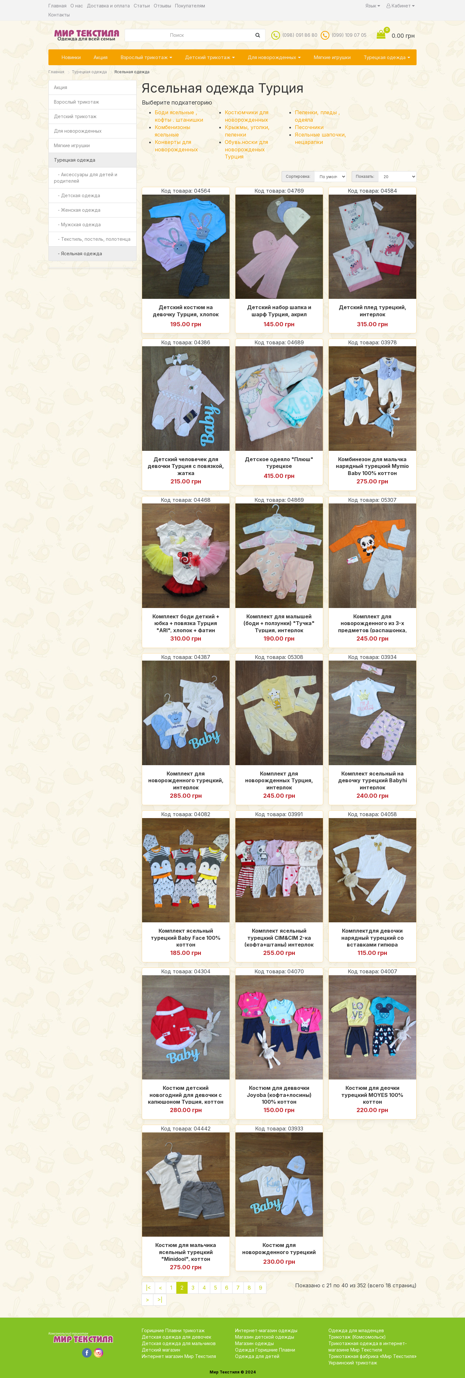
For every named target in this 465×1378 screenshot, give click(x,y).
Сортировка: (298, 176)
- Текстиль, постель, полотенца (92, 239)
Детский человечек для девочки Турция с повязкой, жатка (186, 465)
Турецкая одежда (385, 57)
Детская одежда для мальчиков (179, 1343)
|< (148, 1287)
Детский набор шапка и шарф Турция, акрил (279, 311)
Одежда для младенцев (356, 1330)
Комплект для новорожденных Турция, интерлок (279, 780)
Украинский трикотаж (352, 1362)
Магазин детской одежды (264, 1337)
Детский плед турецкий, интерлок (372, 311)
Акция (101, 57)
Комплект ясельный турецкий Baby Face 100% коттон (186, 937)
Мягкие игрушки (332, 57)
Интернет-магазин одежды (266, 1330)
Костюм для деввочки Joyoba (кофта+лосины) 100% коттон (279, 1094)
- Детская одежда (77, 195)
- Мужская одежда (77, 224)
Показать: (365, 176)
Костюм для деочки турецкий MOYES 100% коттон (372, 1094)
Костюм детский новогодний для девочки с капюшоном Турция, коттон (185, 1094)
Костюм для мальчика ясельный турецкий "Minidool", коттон (185, 1251)
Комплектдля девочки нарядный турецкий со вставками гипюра (372, 937)
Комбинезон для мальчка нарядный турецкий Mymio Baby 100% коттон (372, 465)
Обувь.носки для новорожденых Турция (246, 149)
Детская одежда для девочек (176, 1337)
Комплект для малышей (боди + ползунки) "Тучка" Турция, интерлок (279, 623)
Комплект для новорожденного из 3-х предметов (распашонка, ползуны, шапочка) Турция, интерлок (372, 623)
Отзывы (162, 5)
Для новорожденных (272, 57)
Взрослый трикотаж (144, 57)
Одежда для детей (257, 1356)
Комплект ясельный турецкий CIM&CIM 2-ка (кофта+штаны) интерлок (279, 937)
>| (159, 1299)
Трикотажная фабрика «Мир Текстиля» (372, 1356)
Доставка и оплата (108, 5)
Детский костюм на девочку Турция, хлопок (186, 311)
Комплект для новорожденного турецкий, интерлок (185, 780)
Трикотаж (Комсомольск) (357, 1337)
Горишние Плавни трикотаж (173, 1330)
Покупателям (190, 5)
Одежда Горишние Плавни (265, 1350)
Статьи (142, 5)
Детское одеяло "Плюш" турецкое (279, 463)
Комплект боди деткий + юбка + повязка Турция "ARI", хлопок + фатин (185, 623)
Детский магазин (161, 1350)
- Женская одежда (77, 210)
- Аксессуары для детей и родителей (85, 178)
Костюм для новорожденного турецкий (279, 1248)
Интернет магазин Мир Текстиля (179, 1356)
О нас (76, 5)
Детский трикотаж (207, 57)
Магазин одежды (254, 1343)
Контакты (59, 14)
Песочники (309, 127)
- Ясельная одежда (78, 253)
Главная (57, 5)
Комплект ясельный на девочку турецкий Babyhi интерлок (372, 780)
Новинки (71, 57)
